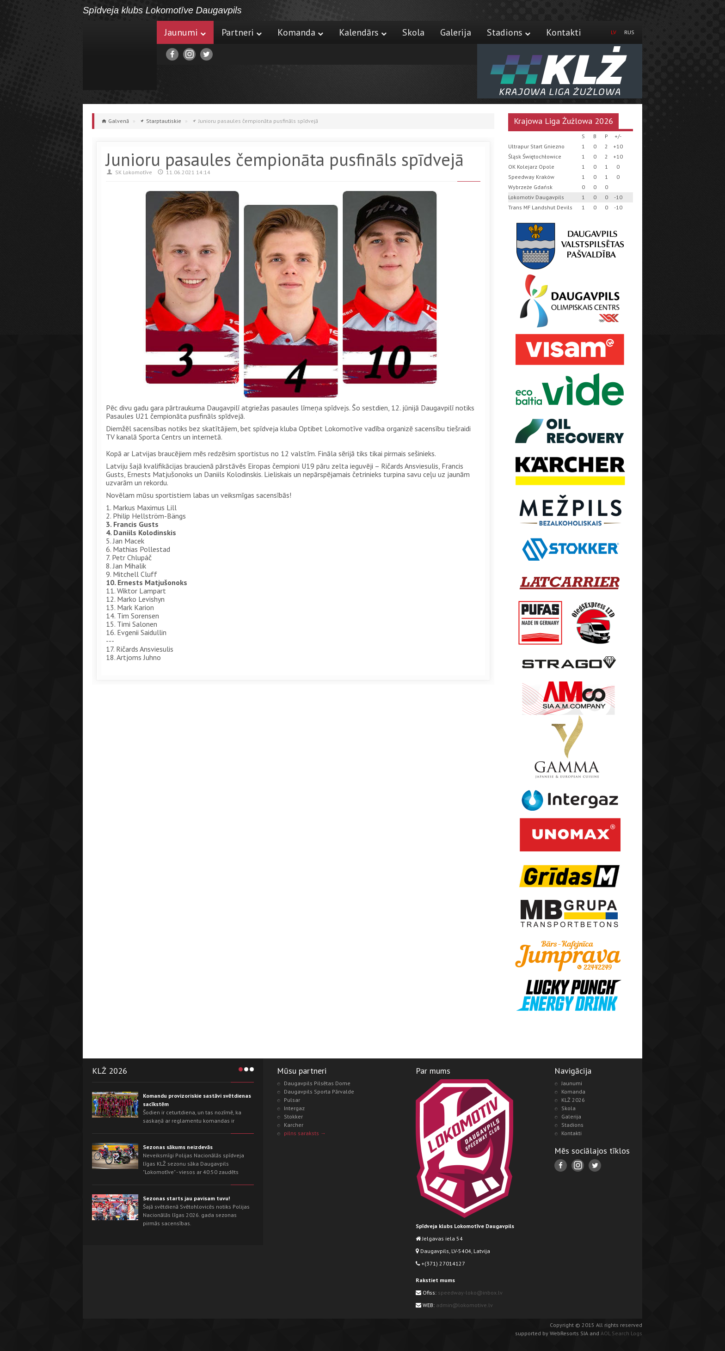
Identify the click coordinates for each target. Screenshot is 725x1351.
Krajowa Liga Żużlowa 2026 (563, 121)
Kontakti (563, 32)
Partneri (241, 32)
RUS (629, 32)
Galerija (455, 32)
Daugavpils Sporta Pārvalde (319, 1091)
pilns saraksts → (305, 1133)
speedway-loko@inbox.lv (470, 1292)
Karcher (293, 1124)
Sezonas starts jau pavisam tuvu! (186, 1198)
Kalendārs (363, 32)
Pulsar (292, 1099)
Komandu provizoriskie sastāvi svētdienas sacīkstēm (197, 1099)
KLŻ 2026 (573, 1099)
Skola (413, 32)
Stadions (508, 32)
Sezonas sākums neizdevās (178, 1146)
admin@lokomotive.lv (464, 1305)
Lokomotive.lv (120, 55)
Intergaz (294, 1108)
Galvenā (118, 120)
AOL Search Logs (621, 1333)
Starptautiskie (163, 120)
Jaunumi (185, 32)
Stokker (293, 1116)
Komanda (300, 32)
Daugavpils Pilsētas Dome (317, 1083)
